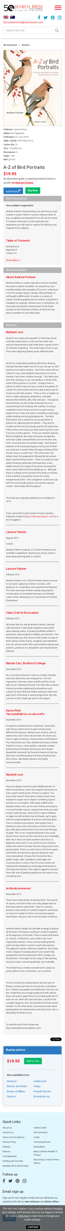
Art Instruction (10, 45)
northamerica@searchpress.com (12, 22)
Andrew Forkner (24, 182)
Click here (23, 1216)
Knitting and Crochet (13, 1161)
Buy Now (33, 190)
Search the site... (16, 30)
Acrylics (26, 45)
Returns (6, 1151)
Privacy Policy (9, 1142)
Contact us (8, 1132)
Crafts (37, 1137)
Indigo (37, 1086)
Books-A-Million (16, 1091)
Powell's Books (42, 1091)
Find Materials (10, 1156)
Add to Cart (33, 1061)
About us (7, 1127)
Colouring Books (42, 1142)
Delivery (6, 1146)
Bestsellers (39, 1146)
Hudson (11, 1096)
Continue (33, 1227)
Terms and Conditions (13, 1137)
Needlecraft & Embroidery (15, 1166)
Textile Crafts (40, 1127)
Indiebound (40, 1081)
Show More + (13, 260)
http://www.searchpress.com (39, 516)
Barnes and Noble (17, 1086)
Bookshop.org (42, 1096)
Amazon (12, 1081)
